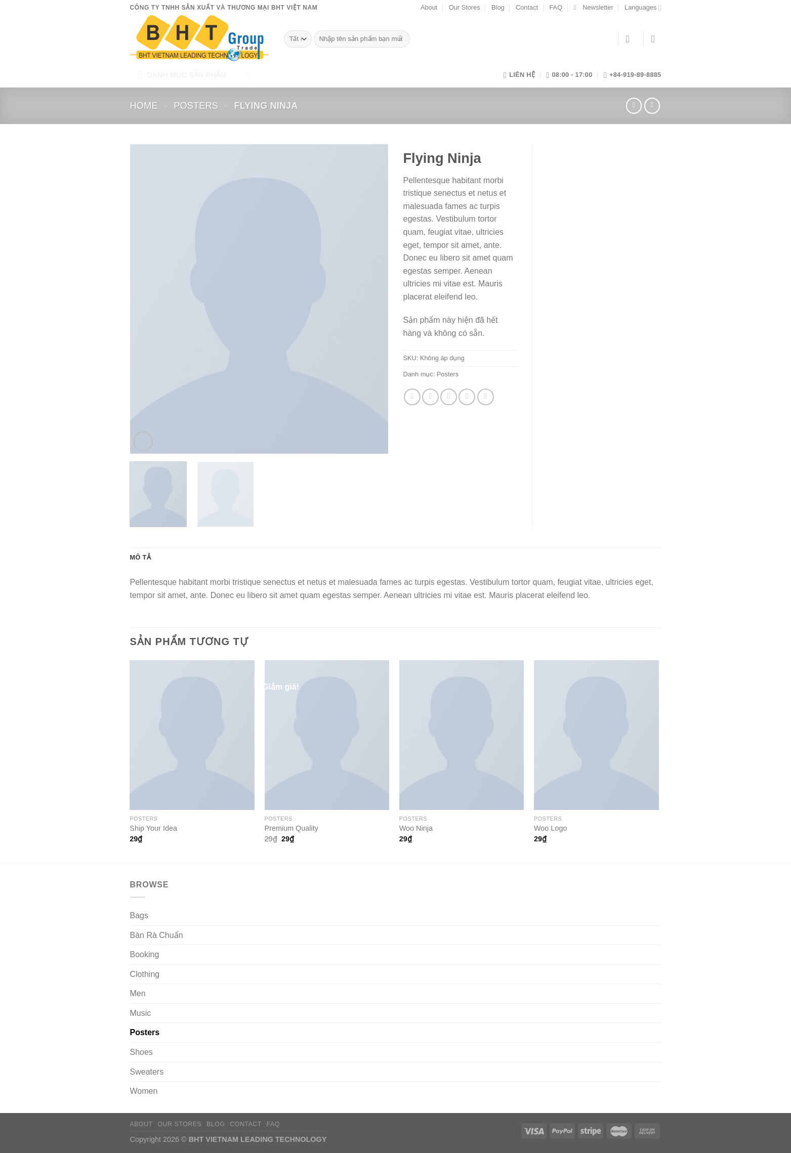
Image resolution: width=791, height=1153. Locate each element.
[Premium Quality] (327, 735)
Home (144, 105)
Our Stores (464, 7)
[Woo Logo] (596, 735)
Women (144, 1091)
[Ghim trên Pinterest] (467, 397)
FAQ (555, 7)
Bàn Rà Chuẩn (156, 935)
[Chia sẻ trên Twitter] (430, 397)
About (429, 7)
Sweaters (147, 1071)
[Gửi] (400, 39)
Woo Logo (550, 828)
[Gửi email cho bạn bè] (448, 397)
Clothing (145, 974)
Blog (498, 7)
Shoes (141, 1052)
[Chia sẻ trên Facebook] (412, 397)
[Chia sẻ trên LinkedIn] (485, 397)
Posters (196, 105)
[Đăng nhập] (631, 39)
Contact (527, 7)
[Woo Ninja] (461, 735)
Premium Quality (291, 828)
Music (140, 1013)
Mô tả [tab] (140, 557)
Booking (144, 954)
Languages (643, 8)
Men (138, 993)
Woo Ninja (416, 828)
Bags (139, 915)
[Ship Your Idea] (192, 735)
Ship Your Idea (153, 828)
